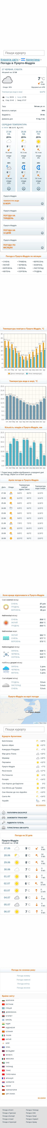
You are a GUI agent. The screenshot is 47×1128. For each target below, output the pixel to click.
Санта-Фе (6, 796)
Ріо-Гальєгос (7, 775)
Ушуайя (5, 801)
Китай (8, 1039)
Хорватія (10, 1082)
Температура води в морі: (12, 92)
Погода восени (23, 988)
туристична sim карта (18, 828)
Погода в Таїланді (32, 1110)
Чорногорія (11, 1090)
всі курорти (41, 805)
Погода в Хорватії (32, 1119)
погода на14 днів (9, 231)
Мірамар (5, 758)
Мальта (9, 1055)
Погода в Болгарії (8, 1116)
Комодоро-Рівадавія (10, 749)
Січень (6, 262)
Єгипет (9, 1016)
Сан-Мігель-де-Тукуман (12, 788)
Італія (8, 1035)
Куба (8, 1047)
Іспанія (9, 1031)
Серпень (22, 271)
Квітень (6, 271)
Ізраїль (8, 1020)
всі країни (42, 1098)
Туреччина (11, 1074)
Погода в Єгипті (7, 1110)
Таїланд (9, 1066)
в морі (11, 202)
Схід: (7, 97)
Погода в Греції (31, 1116)
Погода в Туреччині (9, 1113)
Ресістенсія (7, 771)
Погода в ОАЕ (31, 1113)
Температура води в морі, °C (23, 381)
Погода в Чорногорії (9, 1122)
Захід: (19, 97)
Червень (22, 265)
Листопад (39, 268)
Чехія (8, 1086)
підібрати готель (15, 823)
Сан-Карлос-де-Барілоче (12, 784)
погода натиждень (9, 217)
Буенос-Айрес (8, 745)
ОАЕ (7, 1063)
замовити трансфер (17, 818)
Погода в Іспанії (7, 1119)
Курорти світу (9, 59)
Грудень (38, 271)
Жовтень (38, 265)
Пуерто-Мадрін (8, 767)
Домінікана (11, 1012)
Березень (7, 268)
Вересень (38, 262)
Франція (9, 1078)
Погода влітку (23, 984)
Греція (9, 1008)
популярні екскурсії (17, 813)
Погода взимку (23, 976)
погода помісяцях (9, 246)
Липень (22, 268)
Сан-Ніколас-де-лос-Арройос (14, 792)
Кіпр (7, 1043)
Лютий (6, 265)
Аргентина (33, 59)
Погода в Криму (31, 1122)
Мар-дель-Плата (9, 754)
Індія (8, 1024)
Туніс (8, 1070)
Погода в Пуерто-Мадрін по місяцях (23, 256)
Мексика (10, 1059)
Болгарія (10, 1000)
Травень (22, 262)
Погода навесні (23, 980)
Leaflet (36, 723)
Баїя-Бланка (7, 741)
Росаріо (5, 779)
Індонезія (10, 1028)
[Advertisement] (23, 24)
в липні (5, 127)
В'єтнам (9, 1004)
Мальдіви (10, 1051)
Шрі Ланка (10, 1094)
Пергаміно (6, 762)
